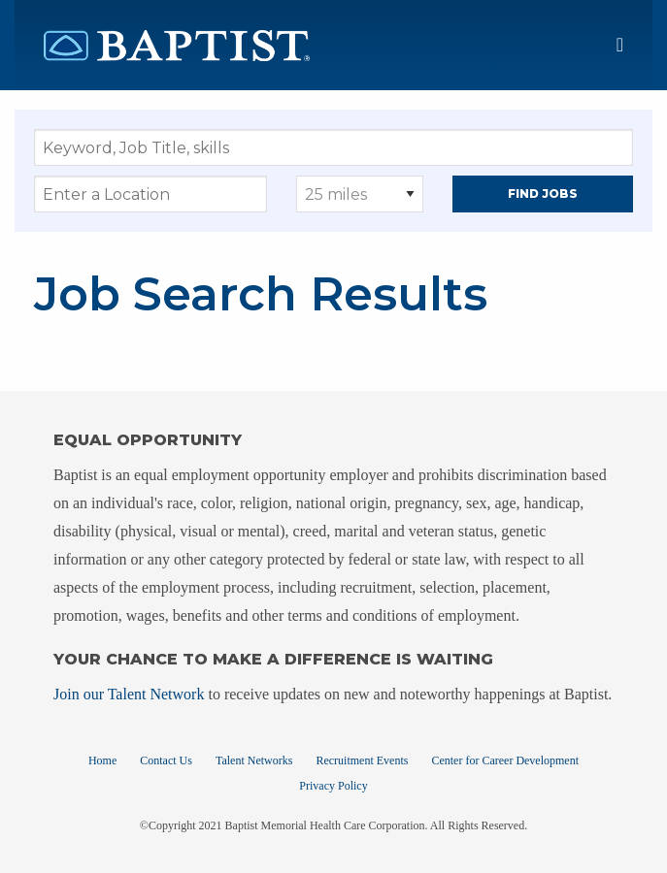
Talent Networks (254, 760)
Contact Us (166, 760)
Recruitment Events (362, 760)
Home (102, 760)
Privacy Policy (333, 785)
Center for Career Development (505, 760)
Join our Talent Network (128, 694)
